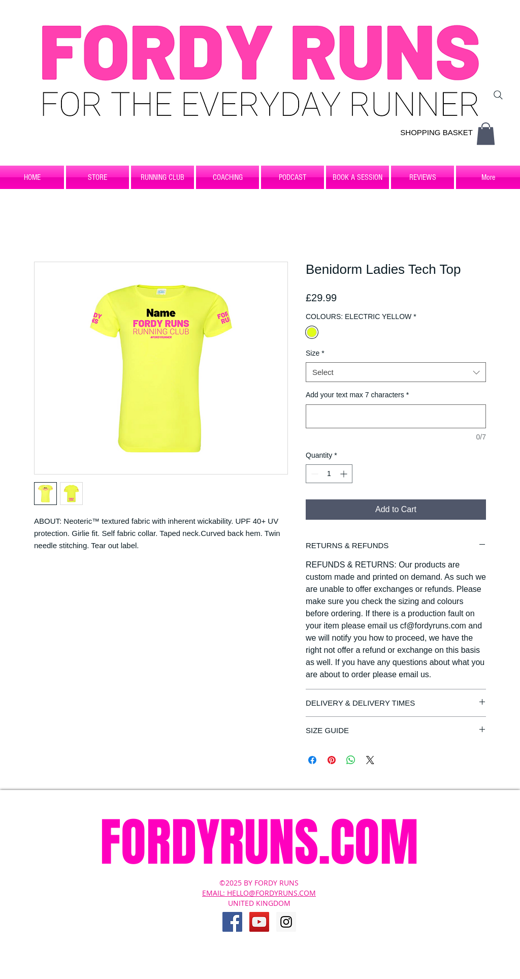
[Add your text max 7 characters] (395, 416)
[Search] (498, 95)
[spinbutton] (329, 474)
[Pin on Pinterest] (332, 760)
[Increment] (344, 474)
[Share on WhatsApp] (351, 760)
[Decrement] (313, 474)
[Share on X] (370, 760)
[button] (485, 133)
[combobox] (396, 372)
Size (315, 353)
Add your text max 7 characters (357, 395)
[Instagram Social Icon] (286, 922)
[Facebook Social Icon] (232, 922)
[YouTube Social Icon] (259, 922)
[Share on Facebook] (312, 760)
